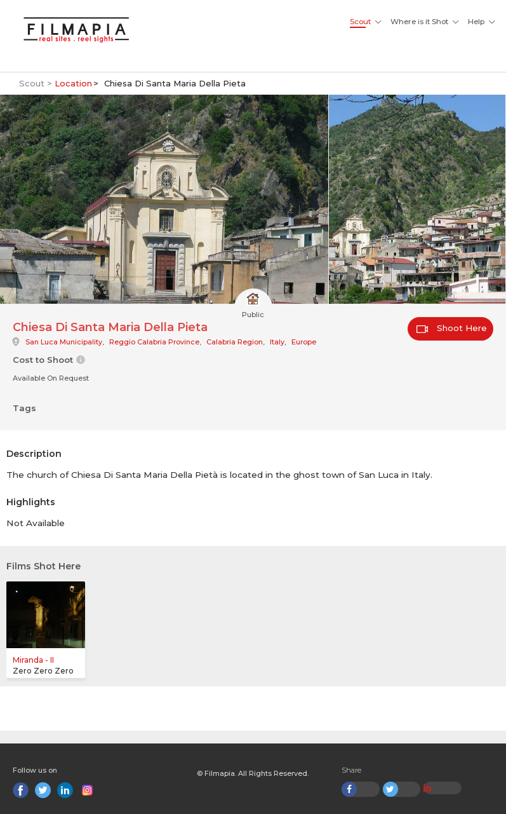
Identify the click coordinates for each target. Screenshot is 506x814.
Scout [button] (360, 21)
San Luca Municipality (63, 341)
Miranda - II (33, 660)
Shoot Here (451, 328)
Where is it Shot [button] (419, 21)
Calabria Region (234, 341)
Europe (303, 341)
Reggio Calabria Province (154, 341)
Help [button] (476, 21)
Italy (277, 341)
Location (73, 83)
